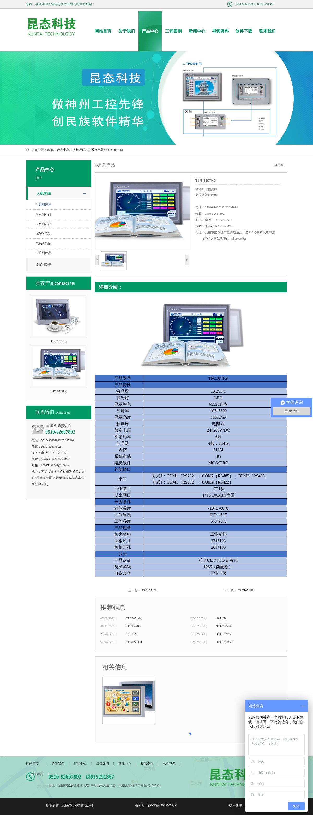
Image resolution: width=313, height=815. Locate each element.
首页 (50, 150)
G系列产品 (96, 150)
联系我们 (267, 31)
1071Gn (221, 618)
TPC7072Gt (224, 626)
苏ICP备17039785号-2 (162, 805)
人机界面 (79, 150)
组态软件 (43, 265)
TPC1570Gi (133, 626)
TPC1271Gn (150, 590)
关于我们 (126, 31)
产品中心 (150, 31)
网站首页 (103, 31)
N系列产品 (43, 214)
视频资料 (220, 31)
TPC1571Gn (224, 642)
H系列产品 (43, 253)
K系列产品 (43, 224)
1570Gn (131, 634)
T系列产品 (43, 243)
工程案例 (173, 31)
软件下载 (244, 31)
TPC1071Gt (133, 618)
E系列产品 (43, 234)
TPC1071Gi (245, 590)
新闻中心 (197, 31)
